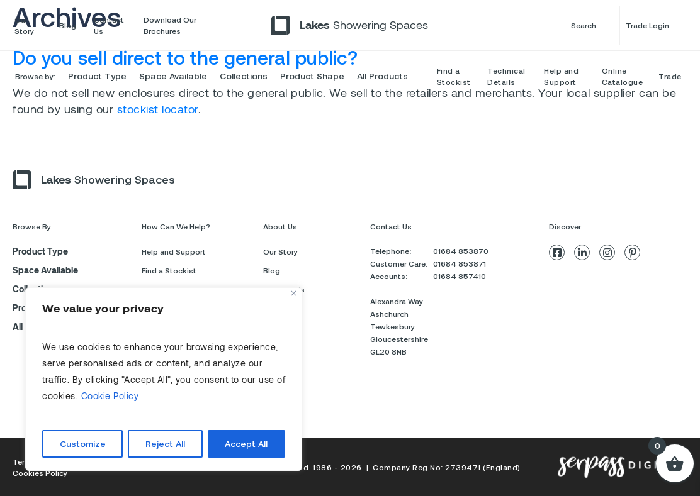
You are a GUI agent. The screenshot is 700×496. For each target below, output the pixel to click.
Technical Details (506, 76)
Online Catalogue (622, 76)
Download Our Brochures (170, 25)
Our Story (24, 25)
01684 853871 (459, 263)
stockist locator (157, 109)
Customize (83, 443)
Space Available (173, 75)
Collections (244, 75)
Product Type (97, 75)
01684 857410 (459, 276)
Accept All (246, 443)
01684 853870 (460, 250)
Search (592, 25)
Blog (67, 25)
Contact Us (109, 25)
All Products (382, 75)
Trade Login (656, 25)
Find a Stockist (454, 76)
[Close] (293, 293)
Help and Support (561, 76)
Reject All (165, 443)
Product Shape (312, 75)
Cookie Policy (110, 395)
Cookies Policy (40, 472)
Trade (670, 76)
